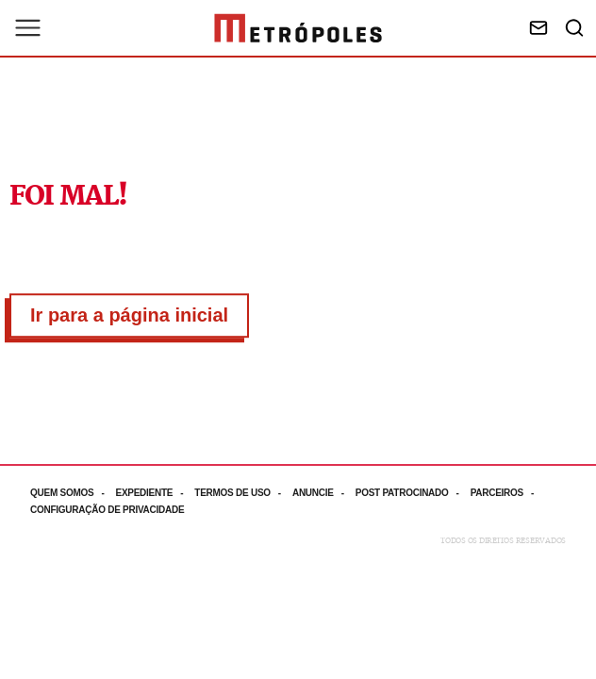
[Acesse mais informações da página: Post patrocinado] (413, 493)
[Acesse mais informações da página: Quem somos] (72, 493)
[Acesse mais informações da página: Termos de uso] (243, 493)
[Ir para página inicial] (298, 28)
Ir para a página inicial (129, 315)
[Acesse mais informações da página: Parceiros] (508, 493)
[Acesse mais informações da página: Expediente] (154, 493)
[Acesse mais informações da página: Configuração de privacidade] (109, 510)
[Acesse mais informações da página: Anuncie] (324, 493)
